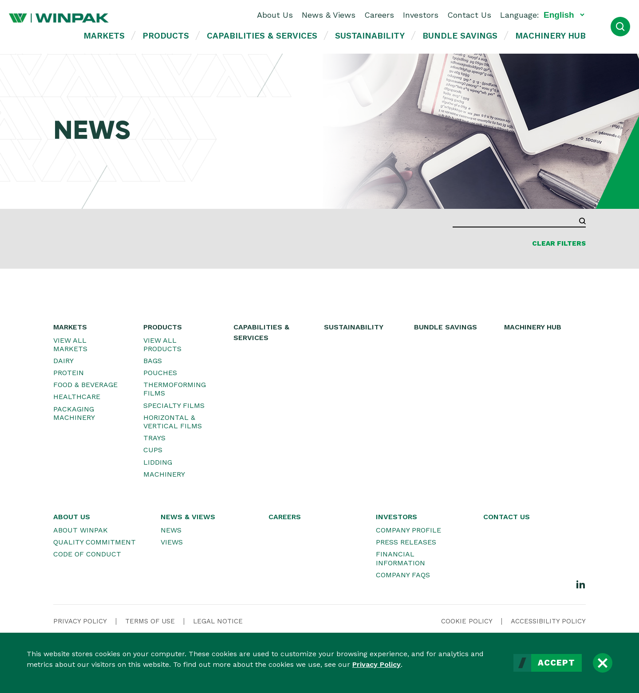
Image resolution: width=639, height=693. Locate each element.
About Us (275, 15)
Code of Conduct (87, 554)
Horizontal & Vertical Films (172, 421)
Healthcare (76, 396)
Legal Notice (218, 621)
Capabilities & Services (262, 36)
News (171, 530)
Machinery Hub (550, 36)
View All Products (162, 344)
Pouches (160, 372)
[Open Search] (620, 26)
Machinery (164, 474)
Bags (152, 360)
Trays (154, 438)
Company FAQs (403, 575)
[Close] (602, 663)
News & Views (328, 15)
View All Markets (70, 344)
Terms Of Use (150, 621)
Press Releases (406, 542)
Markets (104, 36)
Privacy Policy (376, 664)
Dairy (63, 360)
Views (172, 542)
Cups (152, 450)
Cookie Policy (467, 621)
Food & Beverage (85, 384)
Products (165, 36)
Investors (420, 15)
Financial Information (400, 558)
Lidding (157, 462)
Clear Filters (559, 243)
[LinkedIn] (581, 584)
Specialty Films (174, 405)
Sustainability (370, 36)
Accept (556, 663)
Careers (379, 15)
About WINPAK (80, 530)
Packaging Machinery (74, 413)
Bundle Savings (459, 36)
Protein (68, 372)
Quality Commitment (94, 542)
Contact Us (469, 15)
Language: (519, 15)
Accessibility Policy (548, 621)
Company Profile (408, 530)
